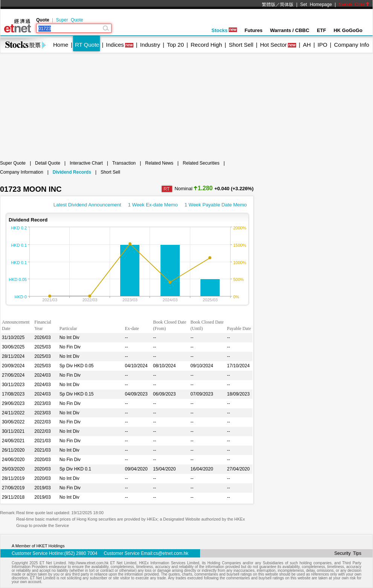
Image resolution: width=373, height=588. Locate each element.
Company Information (21, 172)
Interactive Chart (86, 163)
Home (60, 44)
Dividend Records (72, 172)
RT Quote (87, 44)
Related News (159, 163)
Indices (115, 44)
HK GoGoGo (347, 30)
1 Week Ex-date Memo (153, 205)
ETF (321, 30)
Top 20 (175, 44)
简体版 (287, 4)
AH (307, 44)
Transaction (124, 163)
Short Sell (241, 44)
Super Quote (69, 20)
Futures (254, 30)
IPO (322, 44)
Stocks (224, 30)
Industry (150, 44)
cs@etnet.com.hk (170, 553)
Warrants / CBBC (289, 30)
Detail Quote (47, 163)
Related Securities (201, 163)
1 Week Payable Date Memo (216, 205)
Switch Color (354, 4)
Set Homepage (316, 4)
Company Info (351, 44)
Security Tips (347, 553)
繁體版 (268, 4)
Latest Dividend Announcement (87, 205)
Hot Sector (273, 44)
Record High (206, 44)
